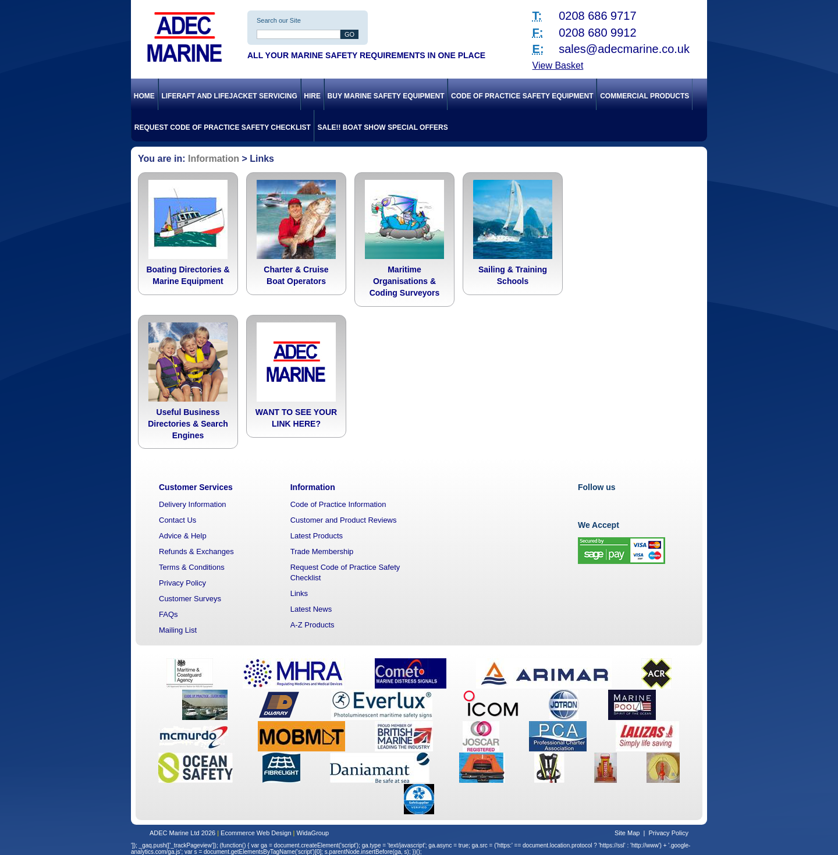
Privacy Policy (182, 583)
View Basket (558, 65)
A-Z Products (312, 624)
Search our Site (279, 20)
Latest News (311, 609)
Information (213, 159)
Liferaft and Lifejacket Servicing (229, 96)
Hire (312, 96)
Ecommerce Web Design (256, 832)
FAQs (168, 614)
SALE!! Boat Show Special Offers (383, 127)
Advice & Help (183, 535)
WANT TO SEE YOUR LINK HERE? (296, 417)
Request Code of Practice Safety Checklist (222, 127)
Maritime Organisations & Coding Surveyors (405, 281)
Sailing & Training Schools (512, 275)
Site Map (627, 832)
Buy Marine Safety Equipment (386, 96)
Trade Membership (322, 551)
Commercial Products (644, 96)
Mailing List (178, 630)
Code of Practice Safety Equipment (522, 96)
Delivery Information (192, 504)
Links (299, 593)
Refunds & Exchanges (196, 551)
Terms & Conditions (192, 567)
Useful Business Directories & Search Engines (188, 423)
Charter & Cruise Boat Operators (296, 275)
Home (144, 96)
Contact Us (177, 520)
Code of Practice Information (338, 504)
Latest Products (316, 535)
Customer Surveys (190, 598)
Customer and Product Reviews (343, 520)
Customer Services (196, 487)
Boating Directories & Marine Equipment (187, 275)
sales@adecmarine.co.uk (624, 48)
